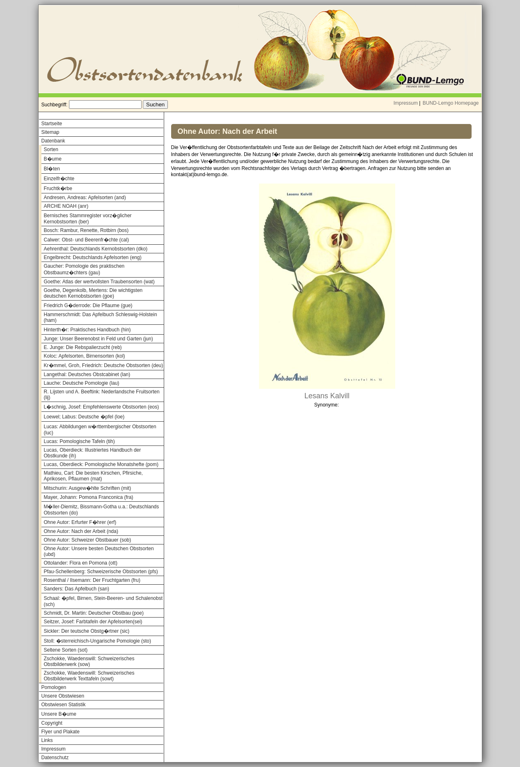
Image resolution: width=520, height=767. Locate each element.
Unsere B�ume (58, 714)
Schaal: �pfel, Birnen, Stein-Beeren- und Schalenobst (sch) (103, 601)
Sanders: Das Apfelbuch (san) (76, 589)
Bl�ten (52, 169)
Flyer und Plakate (60, 732)
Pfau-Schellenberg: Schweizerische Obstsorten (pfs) (101, 571)
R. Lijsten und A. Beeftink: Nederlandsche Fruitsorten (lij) (102, 394)
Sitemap (50, 132)
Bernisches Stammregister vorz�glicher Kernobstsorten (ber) (88, 219)
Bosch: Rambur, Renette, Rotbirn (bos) (86, 230)
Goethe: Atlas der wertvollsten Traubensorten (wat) (99, 282)
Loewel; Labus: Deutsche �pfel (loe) (84, 417)
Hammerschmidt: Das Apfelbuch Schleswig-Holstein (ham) (100, 317)
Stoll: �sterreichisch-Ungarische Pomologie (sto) (97, 641)
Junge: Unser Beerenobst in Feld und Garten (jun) (98, 339)
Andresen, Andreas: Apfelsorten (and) (85, 197)
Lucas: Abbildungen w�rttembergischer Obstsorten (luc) (100, 430)
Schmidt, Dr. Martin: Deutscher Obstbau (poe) (94, 613)
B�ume (53, 159)
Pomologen (53, 687)
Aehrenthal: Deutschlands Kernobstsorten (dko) (96, 249)
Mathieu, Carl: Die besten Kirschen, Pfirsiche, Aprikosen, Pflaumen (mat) (93, 476)
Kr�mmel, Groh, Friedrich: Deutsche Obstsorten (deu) (103, 365)
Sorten (51, 149)
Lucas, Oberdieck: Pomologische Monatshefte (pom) (101, 464)
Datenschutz (55, 757)
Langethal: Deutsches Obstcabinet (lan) (87, 374)
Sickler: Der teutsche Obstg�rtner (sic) (87, 631)
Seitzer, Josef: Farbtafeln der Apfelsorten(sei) (93, 622)
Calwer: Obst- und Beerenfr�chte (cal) (86, 240)
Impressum (406, 103)
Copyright (51, 723)
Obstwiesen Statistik (63, 704)
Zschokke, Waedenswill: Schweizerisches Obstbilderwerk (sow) (89, 661)
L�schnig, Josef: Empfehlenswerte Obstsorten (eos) (101, 407)
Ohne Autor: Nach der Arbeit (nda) (81, 531)
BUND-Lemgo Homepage (451, 103)
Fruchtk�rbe (58, 188)
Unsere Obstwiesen (63, 696)
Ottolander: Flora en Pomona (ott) (80, 563)
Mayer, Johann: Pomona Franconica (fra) (88, 497)
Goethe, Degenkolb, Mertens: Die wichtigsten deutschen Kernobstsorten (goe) (93, 293)
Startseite (51, 123)
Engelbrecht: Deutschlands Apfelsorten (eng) (93, 257)
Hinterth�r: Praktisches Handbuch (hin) (87, 330)
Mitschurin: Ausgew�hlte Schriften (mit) (87, 488)
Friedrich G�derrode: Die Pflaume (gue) (88, 305)
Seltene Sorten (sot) (66, 650)
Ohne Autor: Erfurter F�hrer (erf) (80, 522)
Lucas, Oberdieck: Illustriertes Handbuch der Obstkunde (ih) (92, 453)
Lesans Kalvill (326, 396)
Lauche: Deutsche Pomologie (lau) (81, 383)
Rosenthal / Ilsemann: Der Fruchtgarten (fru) (92, 580)
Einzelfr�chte (59, 178)
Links (47, 740)
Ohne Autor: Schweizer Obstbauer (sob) (87, 540)
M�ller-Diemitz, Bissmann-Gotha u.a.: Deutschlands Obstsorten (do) (101, 510)
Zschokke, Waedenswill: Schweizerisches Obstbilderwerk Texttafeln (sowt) (89, 676)
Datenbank (53, 141)
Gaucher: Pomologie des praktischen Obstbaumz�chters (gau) (84, 269)
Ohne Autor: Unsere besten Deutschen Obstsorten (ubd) (99, 551)
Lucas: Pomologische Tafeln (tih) (79, 441)
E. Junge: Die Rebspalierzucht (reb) (83, 347)
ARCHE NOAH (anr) (66, 206)
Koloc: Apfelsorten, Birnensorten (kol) (84, 356)
